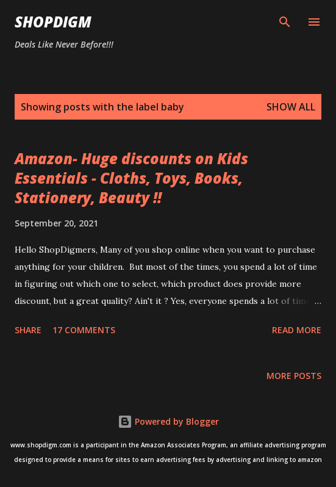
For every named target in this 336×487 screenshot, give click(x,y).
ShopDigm (53, 22)
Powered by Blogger (168, 421)
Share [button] (28, 330)
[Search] (284, 22)
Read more (296, 330)
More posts (293, 375)
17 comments (83, 330)
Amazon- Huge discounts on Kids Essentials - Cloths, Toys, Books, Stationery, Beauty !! (131, 177)
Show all (290, 107)
